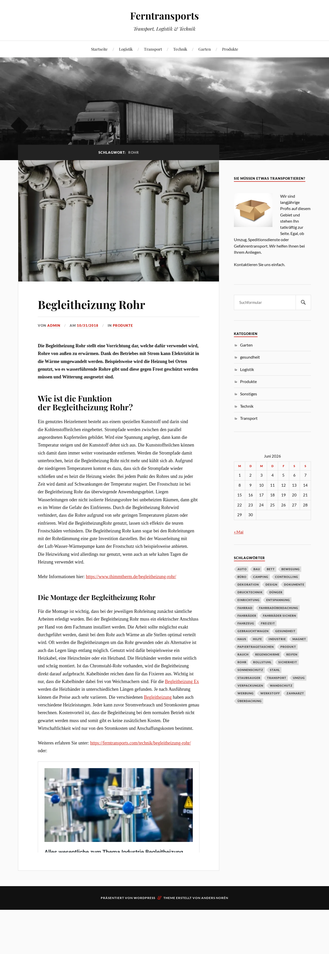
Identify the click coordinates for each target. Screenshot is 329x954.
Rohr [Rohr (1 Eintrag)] (241, 662)
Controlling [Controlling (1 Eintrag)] (286, 576)
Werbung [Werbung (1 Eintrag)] (245, 693)
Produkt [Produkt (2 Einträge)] (288, 646)
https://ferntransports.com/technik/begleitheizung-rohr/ (140, 743)
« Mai (238, 531)
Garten (204, 49)
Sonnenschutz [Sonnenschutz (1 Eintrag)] (250, 669)
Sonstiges (248, 393)
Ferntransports (164, 15)
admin (53, 325)
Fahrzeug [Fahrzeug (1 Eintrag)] (245, 623)
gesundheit (250, 357)
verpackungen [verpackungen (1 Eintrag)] (250, 685)
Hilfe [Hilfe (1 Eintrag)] (257, 639)
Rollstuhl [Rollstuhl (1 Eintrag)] (262, 662)
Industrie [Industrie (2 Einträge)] (277, 639)
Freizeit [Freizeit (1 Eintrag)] (268, 623)
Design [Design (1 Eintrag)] (271, 584)
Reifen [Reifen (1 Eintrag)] (291, 654)
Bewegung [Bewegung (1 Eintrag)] (290, 569)
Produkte (230, 49)
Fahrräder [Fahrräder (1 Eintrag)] (246, 615)
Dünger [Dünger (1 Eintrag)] (275, 592)
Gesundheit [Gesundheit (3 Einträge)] (285, 631)
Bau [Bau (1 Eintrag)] (256, 569)
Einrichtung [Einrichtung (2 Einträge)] (248, 600)
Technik (180, 49)
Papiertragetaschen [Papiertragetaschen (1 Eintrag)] (255, 646)
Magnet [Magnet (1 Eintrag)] (299, 639)
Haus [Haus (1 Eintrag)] (241, 639)
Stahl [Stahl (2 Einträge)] (275, 669)
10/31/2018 (87, 325)
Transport (153, 49)
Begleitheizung (158, 697)
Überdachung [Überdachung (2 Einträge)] (249, 701)
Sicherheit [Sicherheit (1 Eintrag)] (287, 662)
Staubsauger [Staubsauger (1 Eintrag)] (248, 677)
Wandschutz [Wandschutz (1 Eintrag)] (281, 685)
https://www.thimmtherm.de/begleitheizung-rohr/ (131, 576)
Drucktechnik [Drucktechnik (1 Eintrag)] (250, 592)
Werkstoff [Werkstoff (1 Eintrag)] (270, 693)
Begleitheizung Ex (182, 681)
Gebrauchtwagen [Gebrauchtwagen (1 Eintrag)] (253, 631)
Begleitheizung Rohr (93, 304)
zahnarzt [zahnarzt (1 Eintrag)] (295, 693)
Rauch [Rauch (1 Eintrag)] (243, 654)
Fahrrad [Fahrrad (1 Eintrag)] (244, 608)
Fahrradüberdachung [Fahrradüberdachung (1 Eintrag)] (278, 608)
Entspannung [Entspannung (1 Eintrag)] (278, 600)
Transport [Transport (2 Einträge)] (276, 677)
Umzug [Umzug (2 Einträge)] (299, 677)
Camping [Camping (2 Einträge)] (260, 576)
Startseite (99, 49)
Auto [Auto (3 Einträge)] (242, 569)
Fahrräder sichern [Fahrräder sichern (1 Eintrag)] (279, 615)
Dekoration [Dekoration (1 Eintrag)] (248, 584)
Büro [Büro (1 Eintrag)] (241, 576)
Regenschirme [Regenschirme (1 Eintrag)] (267, 654)
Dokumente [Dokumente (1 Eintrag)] (294, 584)
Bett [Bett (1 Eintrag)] (271, 569)
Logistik (126, 49)
